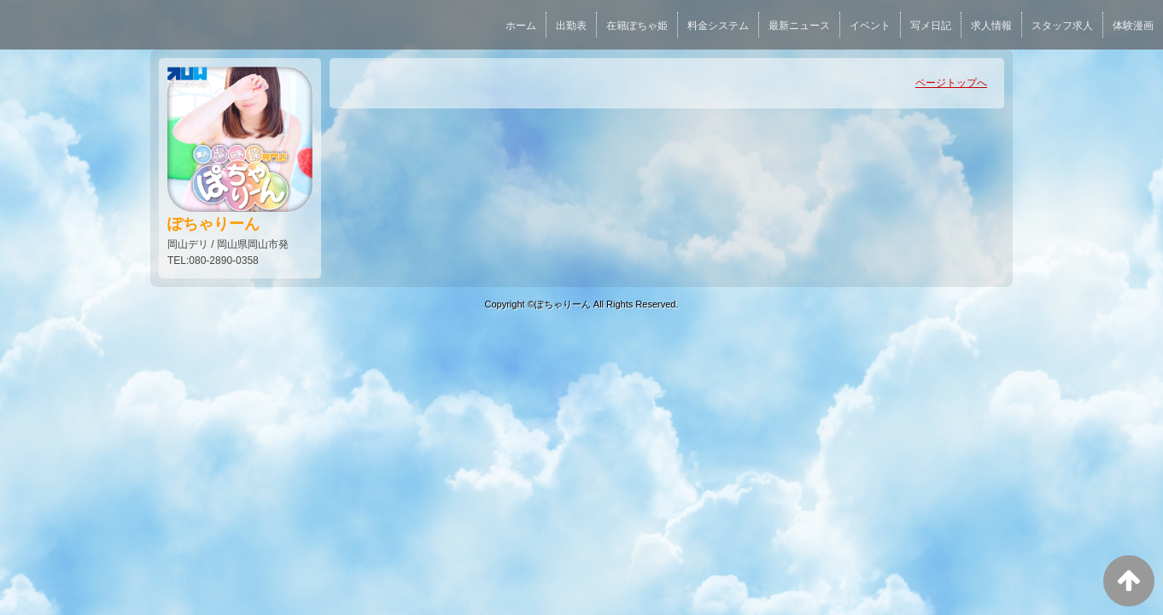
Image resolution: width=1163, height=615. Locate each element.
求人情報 (991, 26)
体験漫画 (1133, 26)
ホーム (521, 26)
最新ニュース (799, 26)
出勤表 (571, 26)
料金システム (718, 26)
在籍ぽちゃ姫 (637, 26)
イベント (870, 26)
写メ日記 (930, 26)
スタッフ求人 (1062, 26)
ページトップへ (951, 83)
